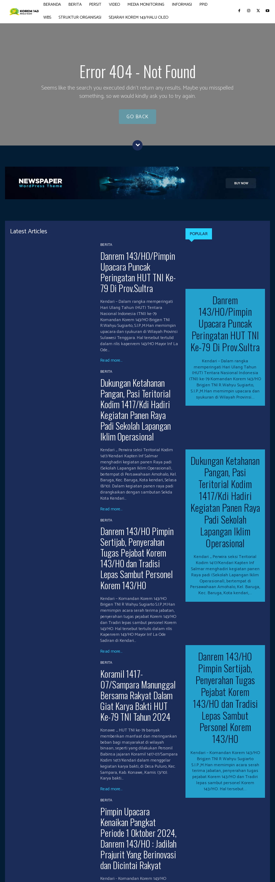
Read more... (111, 342)
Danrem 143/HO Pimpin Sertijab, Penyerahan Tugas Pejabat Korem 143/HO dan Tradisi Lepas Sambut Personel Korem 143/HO (138, 507)
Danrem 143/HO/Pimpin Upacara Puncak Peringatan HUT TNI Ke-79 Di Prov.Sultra (137, 262)
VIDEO (78, 855)
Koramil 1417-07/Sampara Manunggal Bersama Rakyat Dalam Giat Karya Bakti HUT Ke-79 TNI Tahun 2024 (136, 623)
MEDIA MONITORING (112, 855)
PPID (173, 855)
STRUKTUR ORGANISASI (28, 863)
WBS (189, 855)
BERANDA (15, 855)
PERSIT (58, 855)
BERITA (106, 244)
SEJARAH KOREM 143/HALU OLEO (92, 863)
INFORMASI (151, 855)
